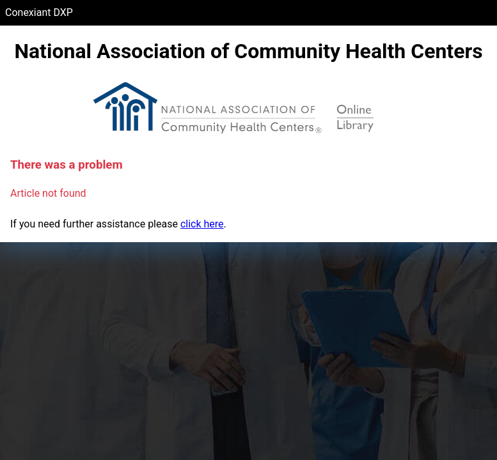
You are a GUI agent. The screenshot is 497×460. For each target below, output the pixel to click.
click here (202, 224)
